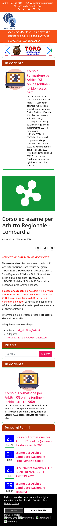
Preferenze (28, 518)
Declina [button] (13, 510)
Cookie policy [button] (40, 500)
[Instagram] (39, 9)
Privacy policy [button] (11, 503)
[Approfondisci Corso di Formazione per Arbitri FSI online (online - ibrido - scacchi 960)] (15, 79)
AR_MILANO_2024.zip (29, 330)
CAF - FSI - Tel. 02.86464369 (17, 3)
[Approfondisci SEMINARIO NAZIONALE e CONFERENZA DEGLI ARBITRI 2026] (33, 472)
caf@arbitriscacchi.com (43, 3)
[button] (49, 50)
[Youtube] (29, 9)
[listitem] (28, 118)
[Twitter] (24, 9)
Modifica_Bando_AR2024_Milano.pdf (27, 337)
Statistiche (43, 518)
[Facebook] (19, 9)
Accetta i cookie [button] (38, 510)
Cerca (45, 354)
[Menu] (53, 18)
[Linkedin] (34, 9)
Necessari (12, 518)
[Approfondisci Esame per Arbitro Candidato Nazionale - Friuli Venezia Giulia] (31, 457)
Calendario (7, 239)
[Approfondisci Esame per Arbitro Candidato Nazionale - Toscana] (31, 488)
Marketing (12, 521)
